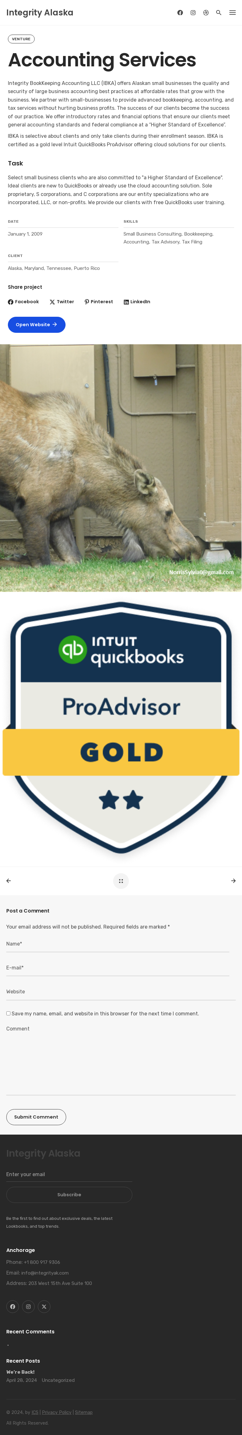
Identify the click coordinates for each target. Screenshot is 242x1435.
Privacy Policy (57, 1412)
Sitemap (84, 1412)
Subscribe (69, 1195)
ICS (35, 1412)
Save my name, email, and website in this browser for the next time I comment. (105, 1014)
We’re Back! (20, 1372)
